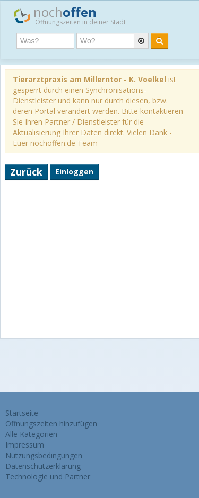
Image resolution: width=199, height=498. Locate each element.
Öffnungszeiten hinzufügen (51, 423)
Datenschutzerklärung (43, 466)
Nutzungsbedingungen (43, 455)
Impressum (24, 445)
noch (70, 15)
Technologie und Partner (47, 476)
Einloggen (74, 172)
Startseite (21, 413)
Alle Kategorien (31, 434)
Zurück (26, 171)
